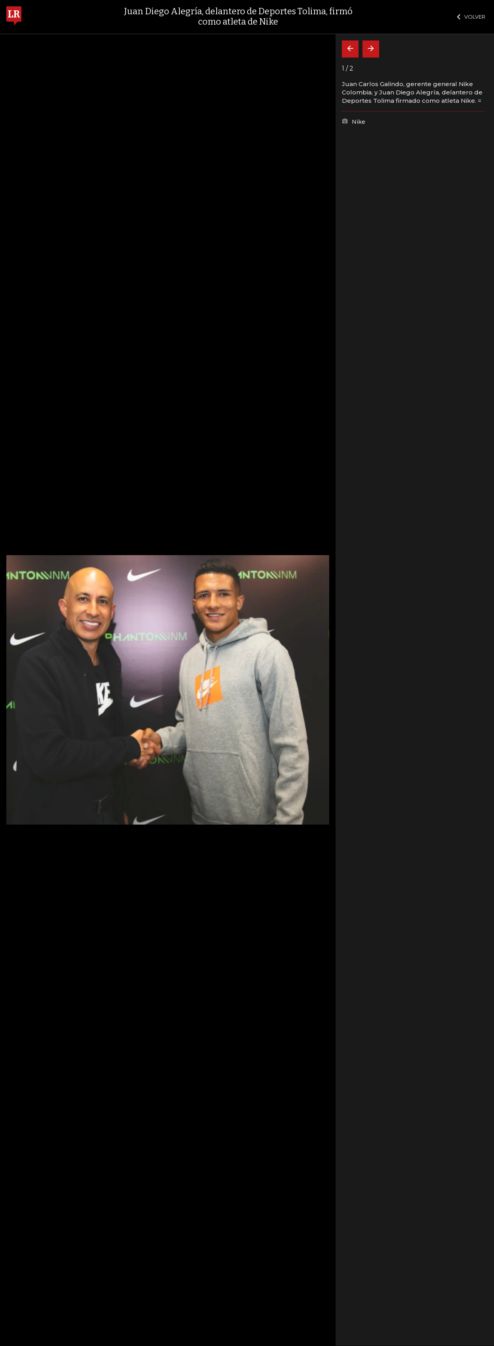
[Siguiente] (370, 49)
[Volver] (350, 49)
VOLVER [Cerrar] (471, 16)
